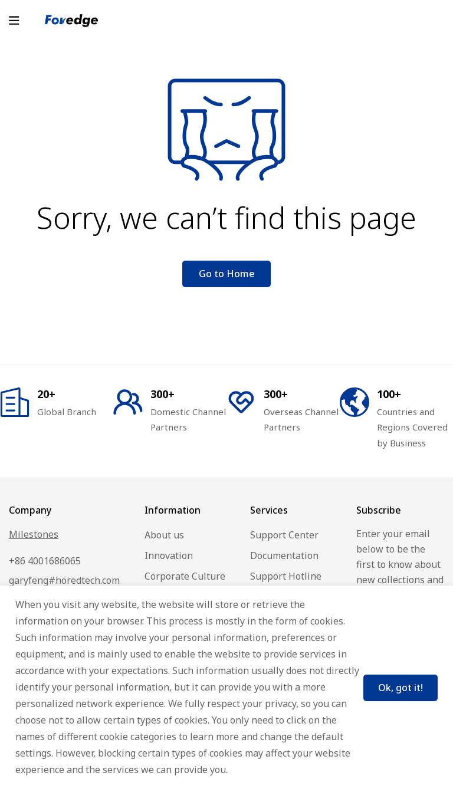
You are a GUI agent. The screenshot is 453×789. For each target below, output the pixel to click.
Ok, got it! (398, 686)
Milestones (33, 534)
